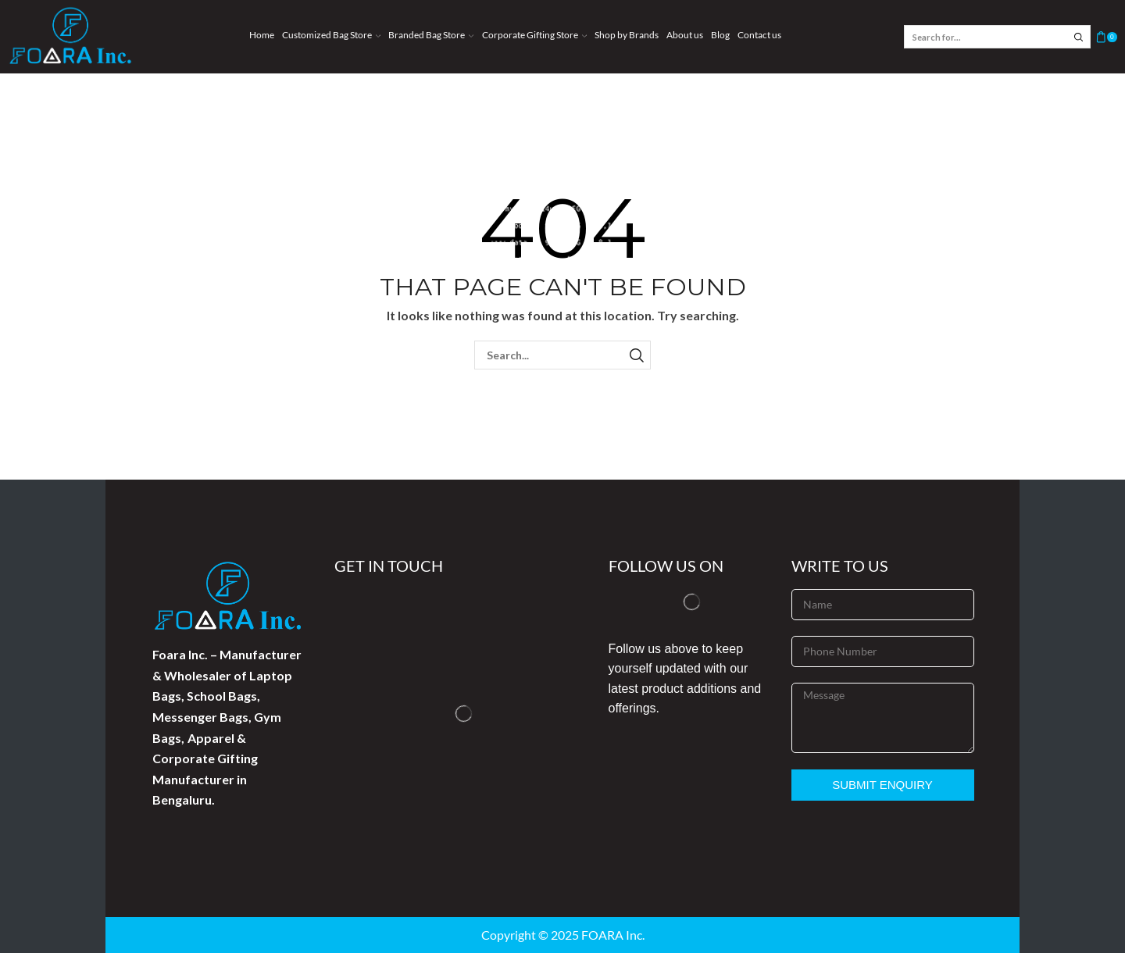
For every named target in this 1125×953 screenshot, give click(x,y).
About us (684, 35)
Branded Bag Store (430, 35)
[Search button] (1079, 37)
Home (261, 35)
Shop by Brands (627, 35)
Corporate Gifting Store (534, 35)
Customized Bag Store (331, 35)
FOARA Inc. (613, 934)
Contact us (759, 35)
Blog (720, 35)
